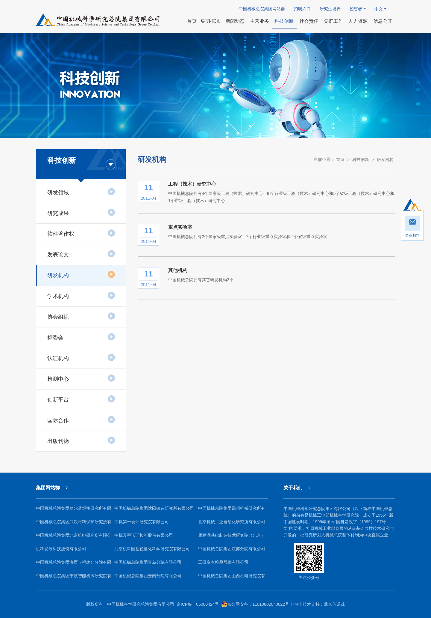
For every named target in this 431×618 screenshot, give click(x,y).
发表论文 (81, 254)
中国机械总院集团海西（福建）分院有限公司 (73, 564)
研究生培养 (330, 8)
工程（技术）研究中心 (192, 184)
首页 (340, 159)
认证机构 (81, 357)
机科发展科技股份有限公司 (61, 548)
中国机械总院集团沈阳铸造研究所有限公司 (154, 508)
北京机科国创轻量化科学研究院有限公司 (152, 548)
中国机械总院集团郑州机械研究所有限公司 (231, 510)
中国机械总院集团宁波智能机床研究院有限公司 (73, 578)
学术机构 (81, 295)
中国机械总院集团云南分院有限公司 (147, 575)
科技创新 (360, 159)
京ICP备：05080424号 (198, 604)
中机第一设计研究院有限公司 (141, 521)
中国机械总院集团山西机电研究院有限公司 (231, 578)
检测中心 (81, 378)
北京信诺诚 (334, 604)
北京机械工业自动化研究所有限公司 (231, 521)
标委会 (81, 337)
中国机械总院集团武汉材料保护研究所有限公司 (73, 524)
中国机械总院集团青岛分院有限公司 (147, 562)
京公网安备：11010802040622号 (255, 604)
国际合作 (81, 419)
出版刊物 (81, 440)
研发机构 (81, 274)
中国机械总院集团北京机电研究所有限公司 (73, 537)
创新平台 (81, 399)
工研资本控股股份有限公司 (223, 562)
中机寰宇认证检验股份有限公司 (143, 535)
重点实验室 (180, 227)
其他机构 (177, 270)
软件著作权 (81, 233)
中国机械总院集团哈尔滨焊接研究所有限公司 (73, 510)
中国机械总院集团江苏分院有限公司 (231, 548)
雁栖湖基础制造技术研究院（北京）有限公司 (231, 537)
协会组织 (81, 316)
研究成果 (81, 212)
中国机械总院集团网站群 (262, 8)
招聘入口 (302, 8)
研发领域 (81, 192)
